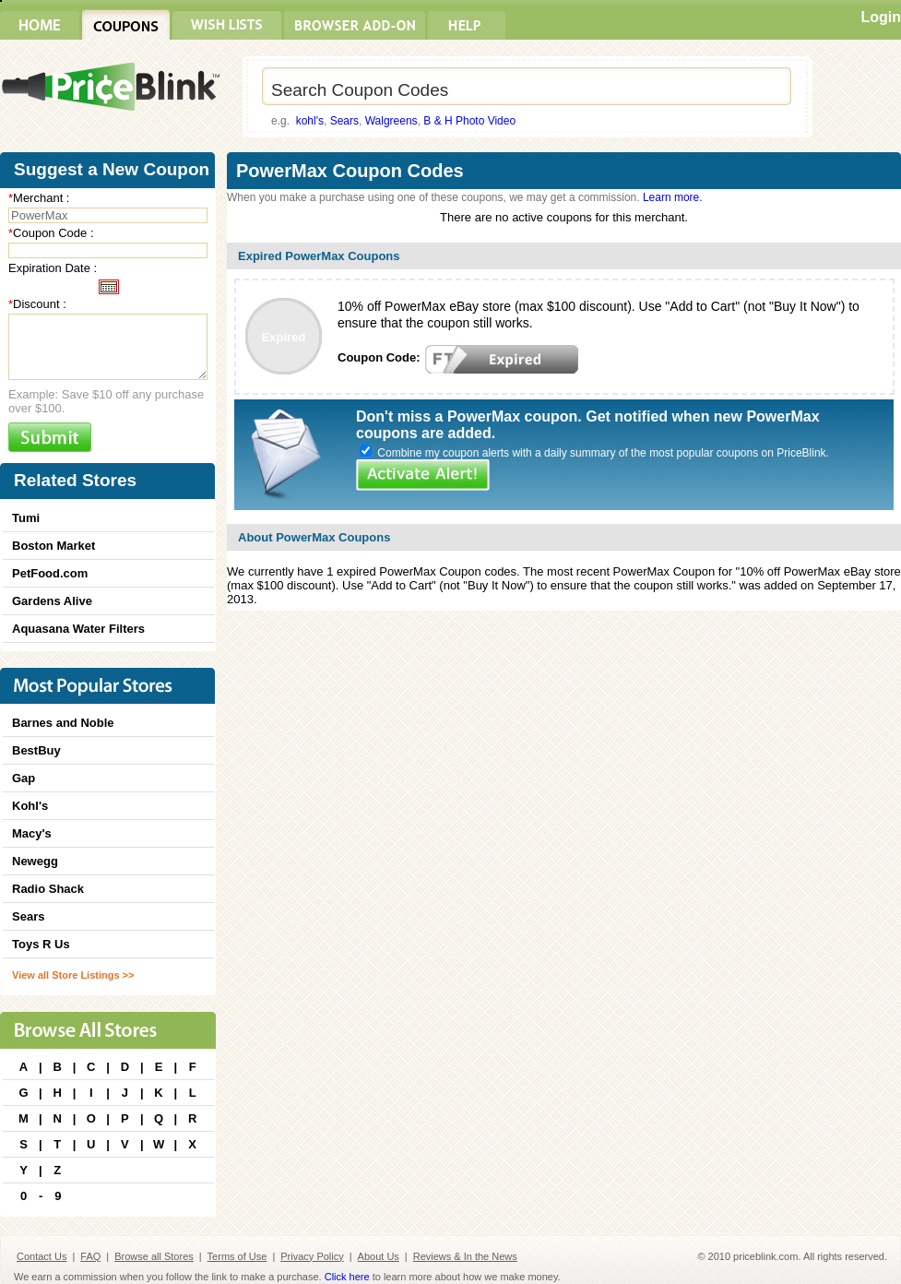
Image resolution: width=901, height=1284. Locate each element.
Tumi (26, 518)
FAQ (90, 1256)
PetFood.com (50, 573)
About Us (378, 1256)
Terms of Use (237, 1256)
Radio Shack (48, 889)
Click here (347, 1276)
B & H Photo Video (469, 120)
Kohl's (30, 806)
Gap (23, 778)
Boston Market (53, 546)
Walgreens (391, 120)
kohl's (310, 120)
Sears (344, 120)
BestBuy (36, 750)
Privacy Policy (311, 1256)
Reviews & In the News (465, 1256)
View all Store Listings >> (73, 975)
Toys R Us (41, 944)
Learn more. (673, 197)
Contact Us (41, 1256)
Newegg (35, 861)
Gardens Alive (52, 601)
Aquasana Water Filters (78, 629)
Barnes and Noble (63, 723)
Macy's (32, 833)
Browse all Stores (154, 1256)
